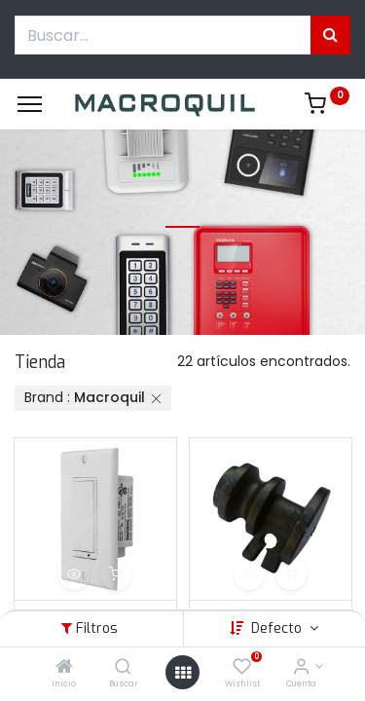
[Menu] (30, 104)
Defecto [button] (278, 628)
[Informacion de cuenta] (301, 668)
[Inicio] (64, 668)
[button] (74, 574)
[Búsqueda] (330, 35)
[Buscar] (123, 668)
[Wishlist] (242, 668)
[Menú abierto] (183, 672)
